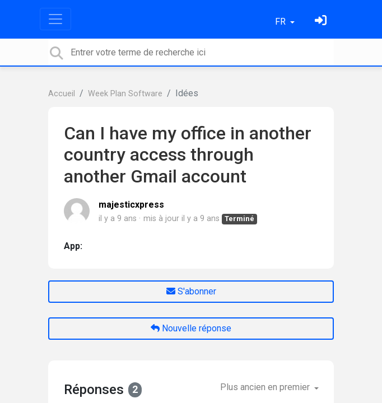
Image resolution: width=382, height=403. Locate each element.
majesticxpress (131, 204)
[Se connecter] (322, 21)
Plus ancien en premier (266, 387)
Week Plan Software (125, 94)
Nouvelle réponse (191, 328)
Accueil (61, 94)
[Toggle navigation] (55, 19)
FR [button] (281, 21)
